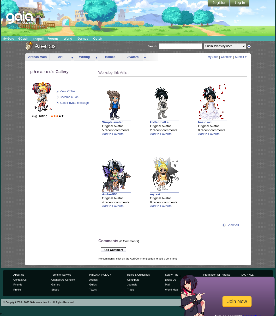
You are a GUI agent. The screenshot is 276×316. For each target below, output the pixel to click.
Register (219, 3)
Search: (153, 46)
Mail (167, 284)
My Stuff (213, 57)
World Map (171, 289)
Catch (97, 39)
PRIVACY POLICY (100, 274)
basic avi (204, 122)
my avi (155, 194)
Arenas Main (37, 57)
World (68, 39)
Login (239, 3)
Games (83, 39)
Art (60, 57)
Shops (38, 38)
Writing (84, 57)
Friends (17, 284)
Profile (17, 289)
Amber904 (109, 194)
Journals (132, 284)
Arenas (93, 279)
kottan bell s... (160, 122)
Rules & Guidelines (138, 274)
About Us (18, 274)
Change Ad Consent (63, 279)
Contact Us (20, 279)
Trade (130, 289)
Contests (226, 57)
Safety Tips (171, 274)
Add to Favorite (113, 134)
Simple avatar (112, 122)
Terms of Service (61, 274)
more (72, 57)
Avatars (132, 57)
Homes (110, 57)
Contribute (133, 279)
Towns (93, 289)
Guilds (93, 284)
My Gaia (8, 39)
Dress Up (170, 279)
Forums (53, 39)
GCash (23, 39)
